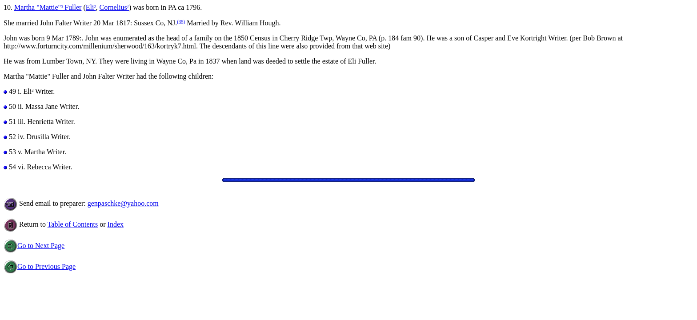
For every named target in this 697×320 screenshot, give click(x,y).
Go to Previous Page (40, 266)
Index (116, 224)
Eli (91, 7)
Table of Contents (73, 224)
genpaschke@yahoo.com (123, 204)
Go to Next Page (34, 245)
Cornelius (114, 7)
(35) (181, 21)
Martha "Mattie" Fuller (47, 7)
